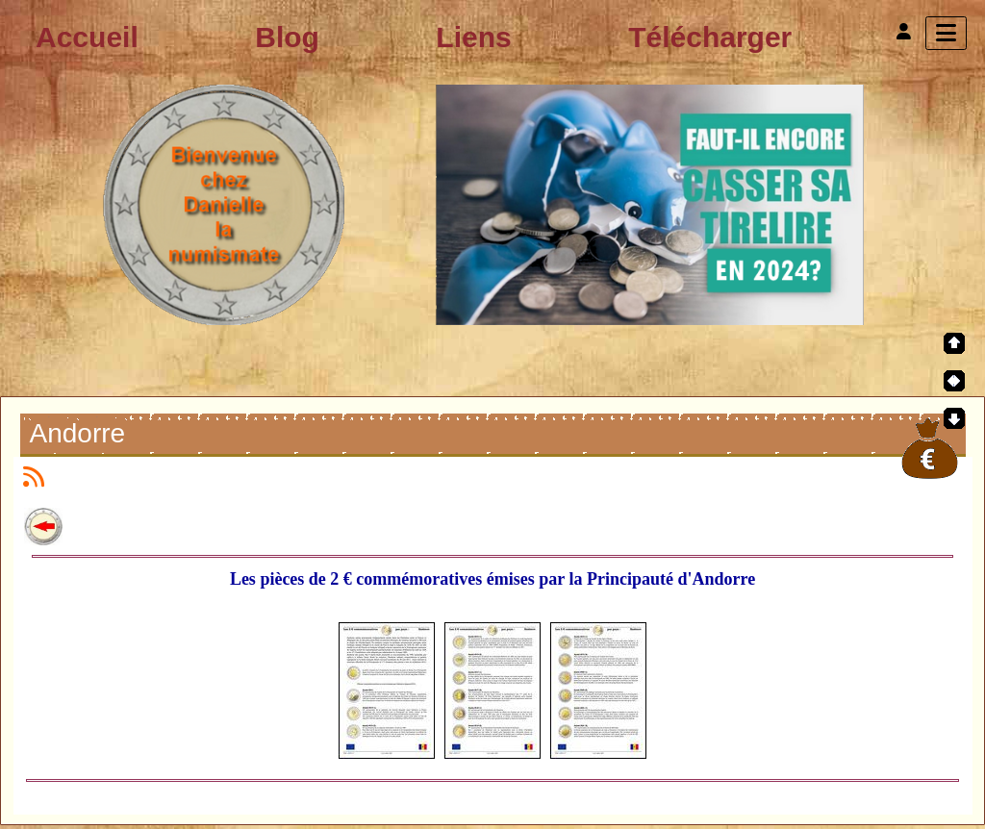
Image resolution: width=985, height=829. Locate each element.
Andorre (80, 435)
